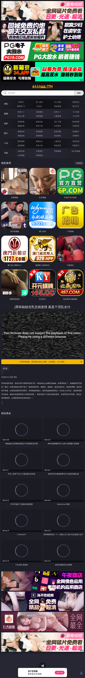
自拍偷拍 (39, 112)
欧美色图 (57, 131)
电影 (6, 123)
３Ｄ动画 (75, 112)
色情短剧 (39, 155)
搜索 (79, 93)
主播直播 (57, 116)
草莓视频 (57, 151)
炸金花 (39, 106)
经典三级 (39, 126)
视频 (6, 113)
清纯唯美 (39, 135)
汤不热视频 (76, 151)
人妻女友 (57, 141)
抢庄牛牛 (75, 106)
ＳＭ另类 (75, 116)
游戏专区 (75, 102)
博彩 (6, 103)
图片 (6, 133)
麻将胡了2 (21, 106)
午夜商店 (39, 151)
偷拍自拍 (39, 121)
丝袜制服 (39, 116)
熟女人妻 (21, 116)
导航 (6, 152)
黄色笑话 (57, 145)
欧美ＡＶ (57, 112)
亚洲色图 (39, 131)
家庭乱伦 (39, 141)
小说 (6, 143)
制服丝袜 (21, 126)
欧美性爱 (75, 121)
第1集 (5, 368)
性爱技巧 (75, 145)
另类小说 (39, 145)
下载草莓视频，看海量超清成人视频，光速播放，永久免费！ (51, 361)
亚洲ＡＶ (21, 112)
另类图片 (75, 135)
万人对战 (57, 102)
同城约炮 (21, 151)
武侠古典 (75, 141)
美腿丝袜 (21, 135)
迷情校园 (21, 145)
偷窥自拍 (21, 131)
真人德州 (39, 102)
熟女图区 (57, 135)
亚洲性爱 (21, 121)
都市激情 (21, 141)
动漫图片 (75, 131)
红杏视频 (21, 155)
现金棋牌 (57, 106)
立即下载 (59, 672)
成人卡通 (57, 121)
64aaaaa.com (42, 86)
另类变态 (75, 126)
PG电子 (21, 102)
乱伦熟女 (57, 126)
